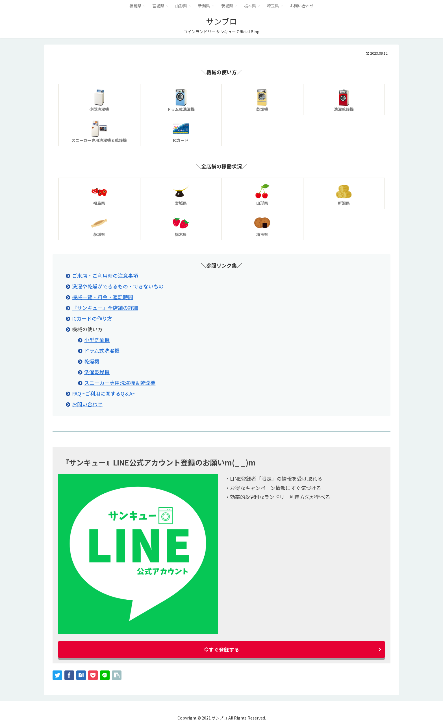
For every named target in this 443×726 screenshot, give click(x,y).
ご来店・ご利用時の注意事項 (105, 275)
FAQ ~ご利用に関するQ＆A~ (103, 393)
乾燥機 (91, 361)
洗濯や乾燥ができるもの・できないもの (118, 286)
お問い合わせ (87, 404)
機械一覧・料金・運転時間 (102, 297)
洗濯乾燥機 (97, 372)
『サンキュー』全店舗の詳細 (105, 307)
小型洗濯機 (97, 339)
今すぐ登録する (221, 649)
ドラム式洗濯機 (102, 350)
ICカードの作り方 (92, 318)
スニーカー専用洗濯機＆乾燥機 (119, 382)
